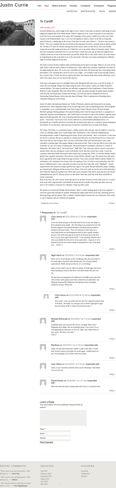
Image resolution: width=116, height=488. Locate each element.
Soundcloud (85, 474)
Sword (112, 11)
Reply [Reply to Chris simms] (112, 249)
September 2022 (46, 476)
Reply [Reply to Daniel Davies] (112, 391)
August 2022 (45, 479)
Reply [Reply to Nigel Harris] (112, 289)
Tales (102, 11)
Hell (39, 6)
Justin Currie (14, 5)
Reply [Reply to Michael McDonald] (112, 339)
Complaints (85, 6)
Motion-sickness (59, 6)
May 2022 (44, 484)
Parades (73, 6)
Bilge (46, 6)
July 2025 (44, 471)
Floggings (111, 6)
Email (42, 433)
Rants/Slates (88, 11)
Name (42, 429)
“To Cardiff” (61, 212)
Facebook (84, 471)
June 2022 (44, 481)
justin (51, 203)
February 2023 (46, 474)
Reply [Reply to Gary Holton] (112, 374)
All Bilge (112, 203)
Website (43, 438)
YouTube (84, 476)
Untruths (72, 11)
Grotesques (99, 6)
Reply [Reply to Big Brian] (112, 358)
